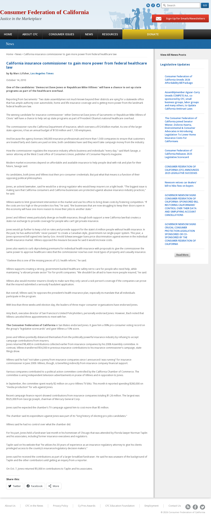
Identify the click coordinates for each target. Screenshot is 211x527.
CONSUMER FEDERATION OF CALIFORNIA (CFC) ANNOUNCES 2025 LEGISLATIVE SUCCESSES (182, 170)
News (89, 34)
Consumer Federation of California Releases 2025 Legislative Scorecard (178, 154)
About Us (10, 505)
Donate (153, 34)
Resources (110, 34)
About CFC (30, 34)
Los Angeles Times (42, 73)
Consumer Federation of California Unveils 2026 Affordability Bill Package (179, 80)
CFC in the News (34, 505)
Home (9, 54)
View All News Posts (173, 54)
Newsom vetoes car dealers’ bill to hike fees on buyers (180, 184)
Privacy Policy (60, 505)
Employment (152, 505)
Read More (182, 254)
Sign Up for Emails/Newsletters (180, 19)
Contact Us (175, 505)
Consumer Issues (61, 34)
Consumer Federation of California (44, 12)
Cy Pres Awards (86, 505)
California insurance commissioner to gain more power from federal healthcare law (70, 54)
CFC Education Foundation (120, 505)
